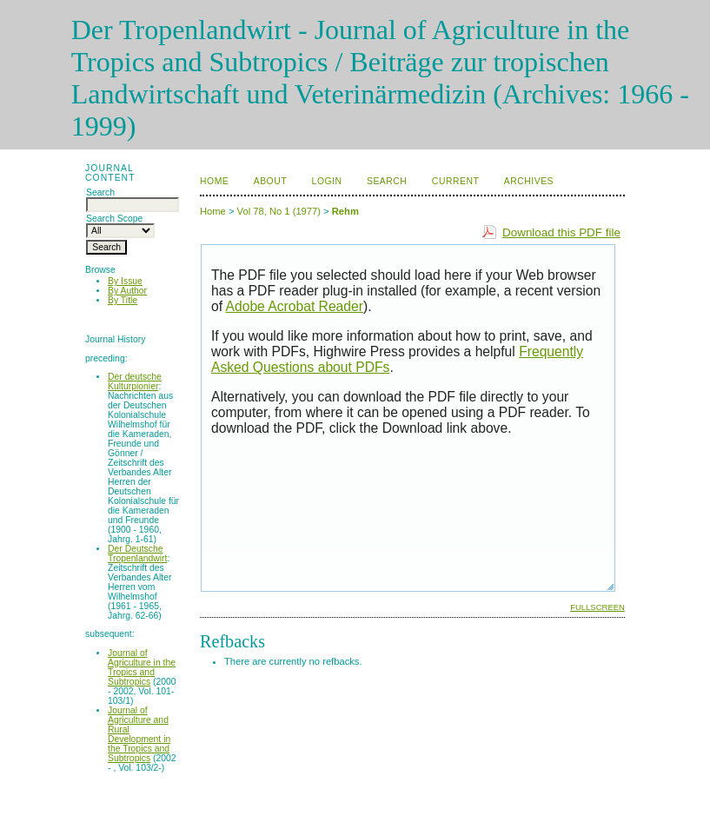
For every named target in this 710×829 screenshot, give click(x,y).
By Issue (125, 281)
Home (214, 181)
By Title (122, 300)
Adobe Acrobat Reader (294, 306)
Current (455, 181)
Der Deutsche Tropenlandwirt (137, 553)
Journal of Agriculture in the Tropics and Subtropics (142, 667)
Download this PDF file (561, 232)
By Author (127, 290)
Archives (529, 181)
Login (327, 181)
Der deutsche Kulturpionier (135, 381)
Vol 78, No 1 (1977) (279, 211)
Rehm (345, 211)
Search (387, 181)
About (270, 181)
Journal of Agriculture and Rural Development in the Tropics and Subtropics (139, 734)
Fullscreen (597, 607)
